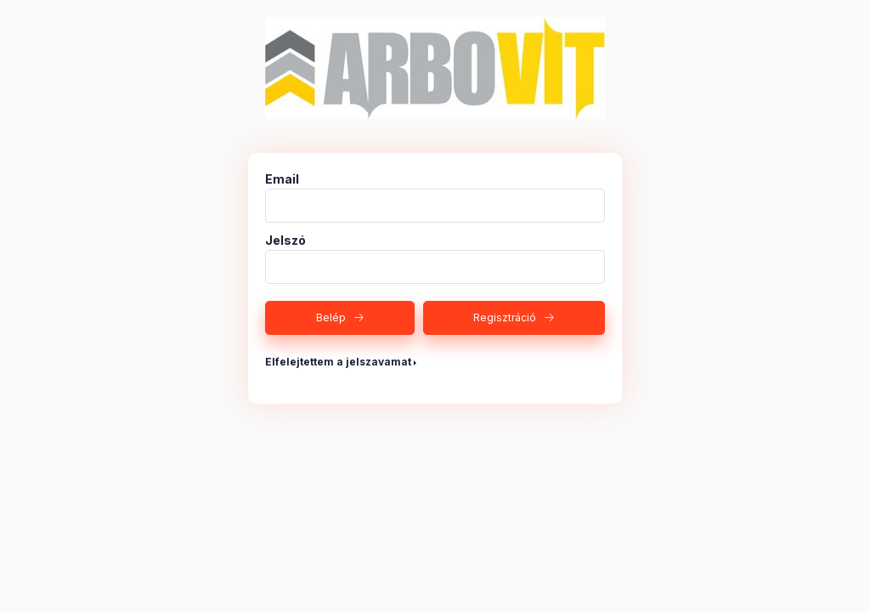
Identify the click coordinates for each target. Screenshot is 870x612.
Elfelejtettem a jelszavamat (338, 361)
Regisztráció (504, 317)
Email (282, 179)
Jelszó (285, 240)
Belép (331, 317)
